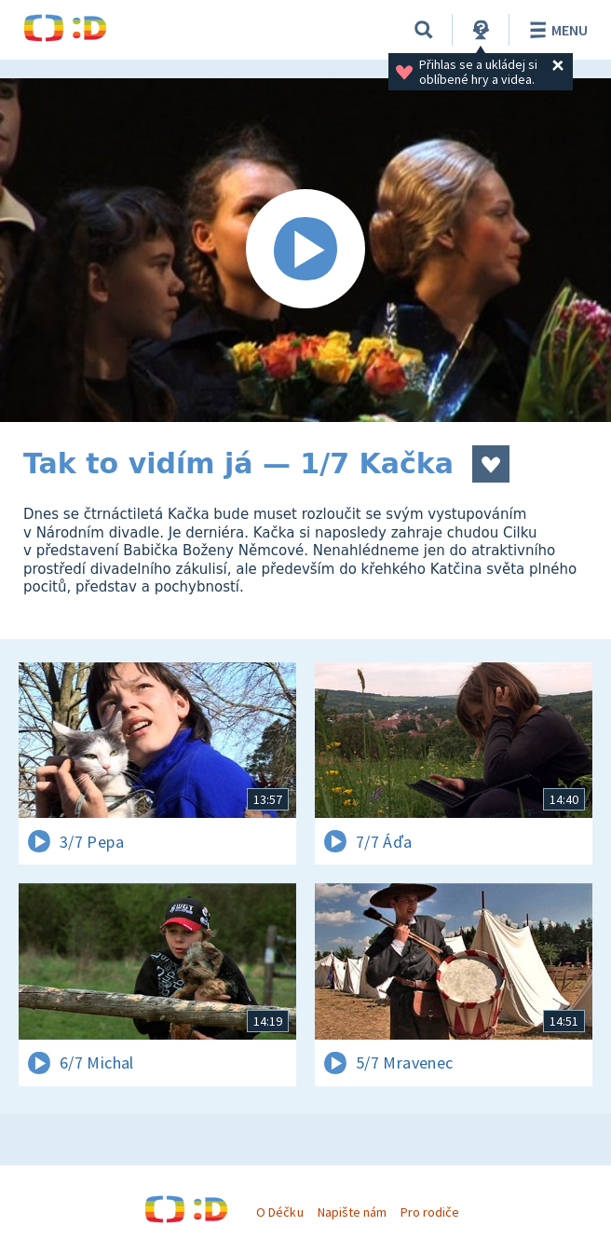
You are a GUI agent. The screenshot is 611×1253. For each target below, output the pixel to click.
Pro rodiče (430, 1212)
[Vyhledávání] (424, 30)
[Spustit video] (305, 250)
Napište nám (352, 1212)
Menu (555, 30)
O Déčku (279, 1212)
